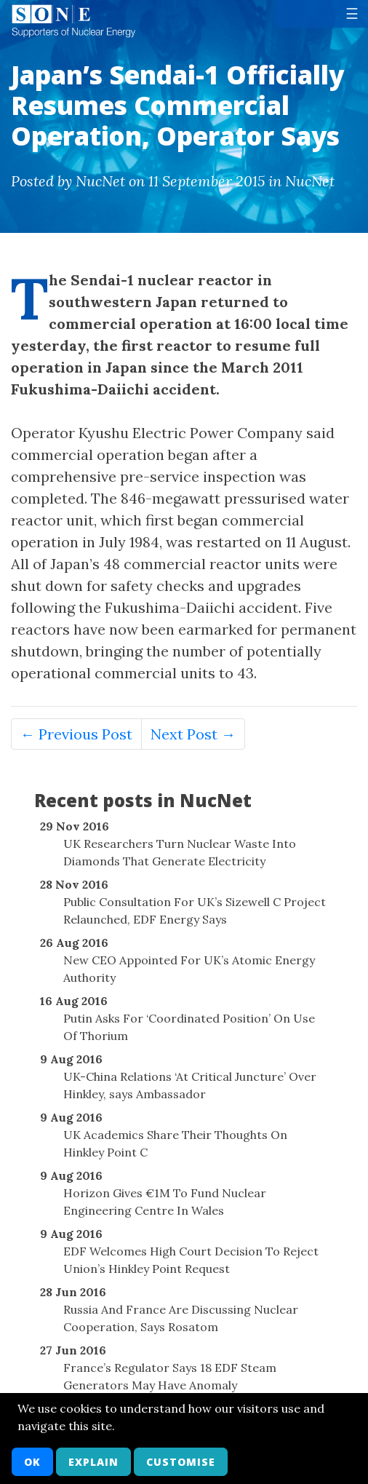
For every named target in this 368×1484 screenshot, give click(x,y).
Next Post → (193, 734)
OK (32, 1462)
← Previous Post (76, 734)
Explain (93, 1462)
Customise (180, 1462)
